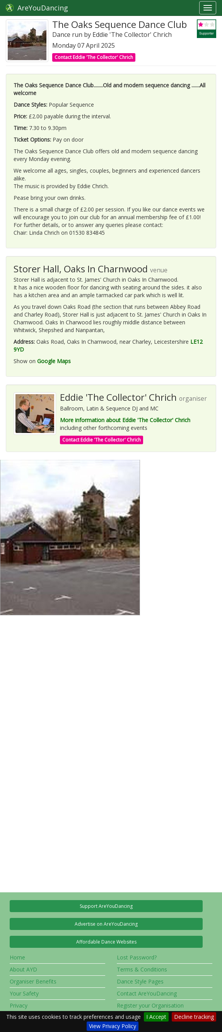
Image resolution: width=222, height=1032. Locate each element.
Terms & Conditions (142, 969)
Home (17, 957)
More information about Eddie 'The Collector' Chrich (125, 420)
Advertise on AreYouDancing (106, 924)
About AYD (23, 969)
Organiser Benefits (33, 981)
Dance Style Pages (140, 981)
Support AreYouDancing (106, 906)
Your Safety (24, 993)
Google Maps (54, 361)
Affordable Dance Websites (106, 941)
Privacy (18, 1005)
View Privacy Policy (112, 1026)
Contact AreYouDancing (147, 993)
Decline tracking (194, 1016)
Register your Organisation (150, 1005)
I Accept (156, 1016)
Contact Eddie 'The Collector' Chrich (94, 57)
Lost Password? (137, 957)
